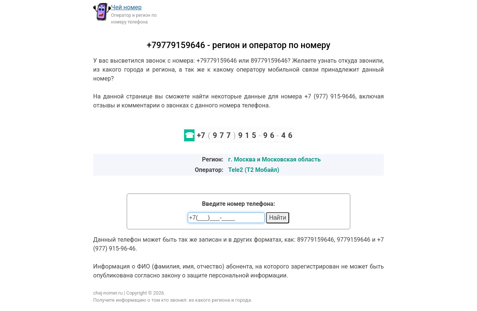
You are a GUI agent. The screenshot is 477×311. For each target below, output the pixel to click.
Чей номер (126, 7)
